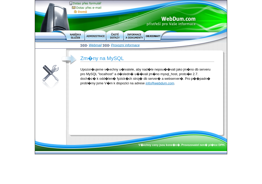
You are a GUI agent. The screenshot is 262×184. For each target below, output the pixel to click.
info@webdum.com (160, 83)
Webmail (95, 45)
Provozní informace (125, 45)
